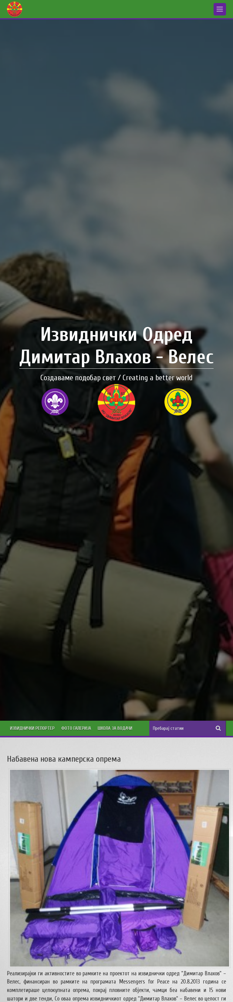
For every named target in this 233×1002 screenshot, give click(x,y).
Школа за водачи (115, 728)
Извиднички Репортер (32, 728)
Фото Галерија (76, 728)
